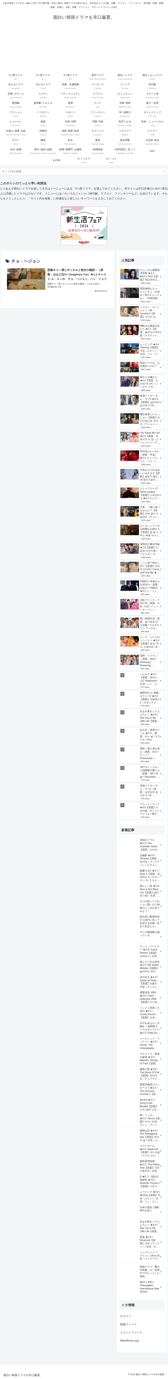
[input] (84, 171)
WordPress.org (129, 1340)
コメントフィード (131, 1332)
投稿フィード (128, 1324)
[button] (165, 171)
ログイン (125, 1316)
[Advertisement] (84, 49)
